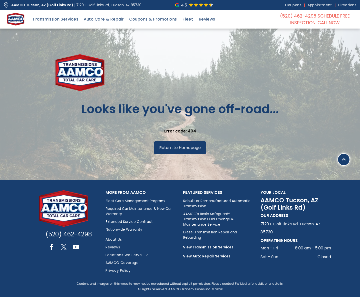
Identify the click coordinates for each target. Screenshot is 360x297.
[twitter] (63, 248)
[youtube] (76, 248)
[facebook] (51, 248)
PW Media (242, 283)
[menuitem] (293, 5)
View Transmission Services (208, 247)
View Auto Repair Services (206, 256)
